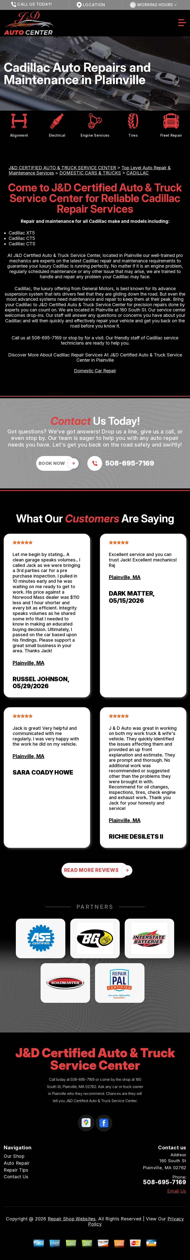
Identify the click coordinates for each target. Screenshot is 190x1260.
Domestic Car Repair (95, 370)
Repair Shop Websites (72, 1218)
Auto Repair (17, 1163)
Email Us (176, 1191)
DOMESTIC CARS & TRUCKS (90, 173)
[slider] (22, 542)
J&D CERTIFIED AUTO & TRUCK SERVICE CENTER (62, 167)
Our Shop (14, 1156)
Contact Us (16, 1176)
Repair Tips (16, 1170)
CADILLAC (137, 173)
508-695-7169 (47, 337)
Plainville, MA (28, 663)
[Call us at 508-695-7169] (120, 463)
